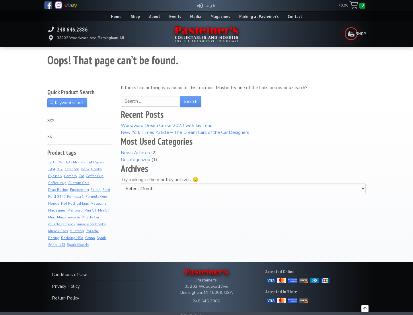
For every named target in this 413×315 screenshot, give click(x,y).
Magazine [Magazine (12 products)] (98, 203)
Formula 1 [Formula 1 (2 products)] (75, 196)
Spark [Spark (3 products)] (101, 238)
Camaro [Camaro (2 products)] (70, 176)
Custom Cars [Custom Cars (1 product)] (78, 183)
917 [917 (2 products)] (60, 169)
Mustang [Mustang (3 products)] (77, 231)
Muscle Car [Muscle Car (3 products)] (90, 217)
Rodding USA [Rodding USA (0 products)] (72, 238)
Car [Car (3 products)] (81, 176)
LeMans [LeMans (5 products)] (83, 203)
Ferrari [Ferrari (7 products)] (96, 189)
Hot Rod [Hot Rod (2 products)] (68, 203)
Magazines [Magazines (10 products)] (57, 210)
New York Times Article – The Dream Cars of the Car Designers (185, 132)
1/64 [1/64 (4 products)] (51, 169)
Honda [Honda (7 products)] (53, 203)
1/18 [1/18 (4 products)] (51, 162)
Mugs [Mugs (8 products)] (61, 217)
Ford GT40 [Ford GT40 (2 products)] (56, 196)
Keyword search (67, 102)
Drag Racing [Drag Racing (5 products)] (58, 189)
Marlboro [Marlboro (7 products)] (75, 210)
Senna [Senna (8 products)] (90, 238)
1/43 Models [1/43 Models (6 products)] (75, 162)
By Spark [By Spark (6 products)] (55, 176)
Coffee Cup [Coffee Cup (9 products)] (95, 176)
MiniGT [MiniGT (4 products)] (103, 210)
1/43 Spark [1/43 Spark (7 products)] (95, 162)
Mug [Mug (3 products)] (51, 217)
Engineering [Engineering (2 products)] (79, 189)
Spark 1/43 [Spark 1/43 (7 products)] (56, 244)
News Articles (135, 153)
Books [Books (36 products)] (96, 169)
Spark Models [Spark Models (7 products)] (78, 244)
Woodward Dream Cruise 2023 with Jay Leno (167, 125)
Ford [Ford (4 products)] (106, 189)
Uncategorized (135, 159)
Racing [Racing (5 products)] (53, 238)
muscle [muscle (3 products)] (74, 217)
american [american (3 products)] (72, 169)
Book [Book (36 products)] (85, 169)
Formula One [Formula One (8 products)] (96, 196)
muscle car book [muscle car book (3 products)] (61, 224)
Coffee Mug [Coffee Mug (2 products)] (57, 183)
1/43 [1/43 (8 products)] (60, 162)
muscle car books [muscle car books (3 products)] (91, 224)
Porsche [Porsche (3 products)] (92, 231)
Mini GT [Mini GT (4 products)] (90, 210)
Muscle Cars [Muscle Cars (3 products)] (58, 231)
